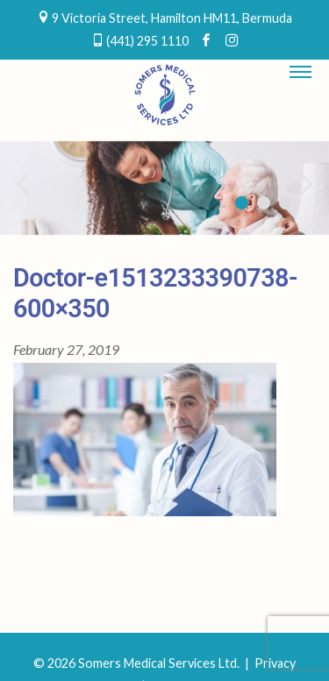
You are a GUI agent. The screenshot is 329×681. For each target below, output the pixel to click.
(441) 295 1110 (147, 40)
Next (307, 183)
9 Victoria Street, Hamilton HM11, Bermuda (172, 18)
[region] (164, 188)
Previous (22, 183)
